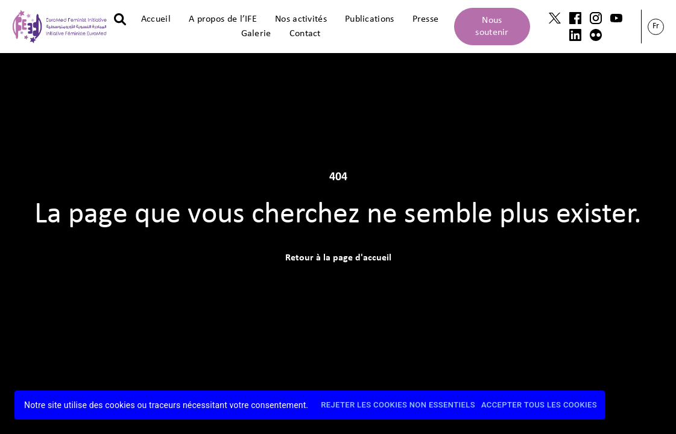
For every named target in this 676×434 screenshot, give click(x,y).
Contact (305, 34)
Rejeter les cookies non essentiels (398, 405)
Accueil (156, 19)
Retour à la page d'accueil (338, 258)
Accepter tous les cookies (539, 405)
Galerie (256, 34)
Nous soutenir (491, 26)
